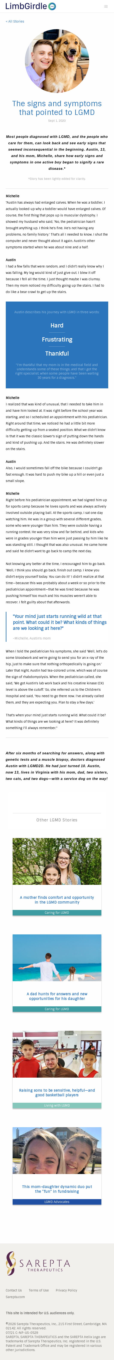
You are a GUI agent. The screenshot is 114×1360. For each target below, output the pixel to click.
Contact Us (14, 1290)
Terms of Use (39, 1290)
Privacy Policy (66, 1290)
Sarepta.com (15, 1297)
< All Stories (15, 21)
